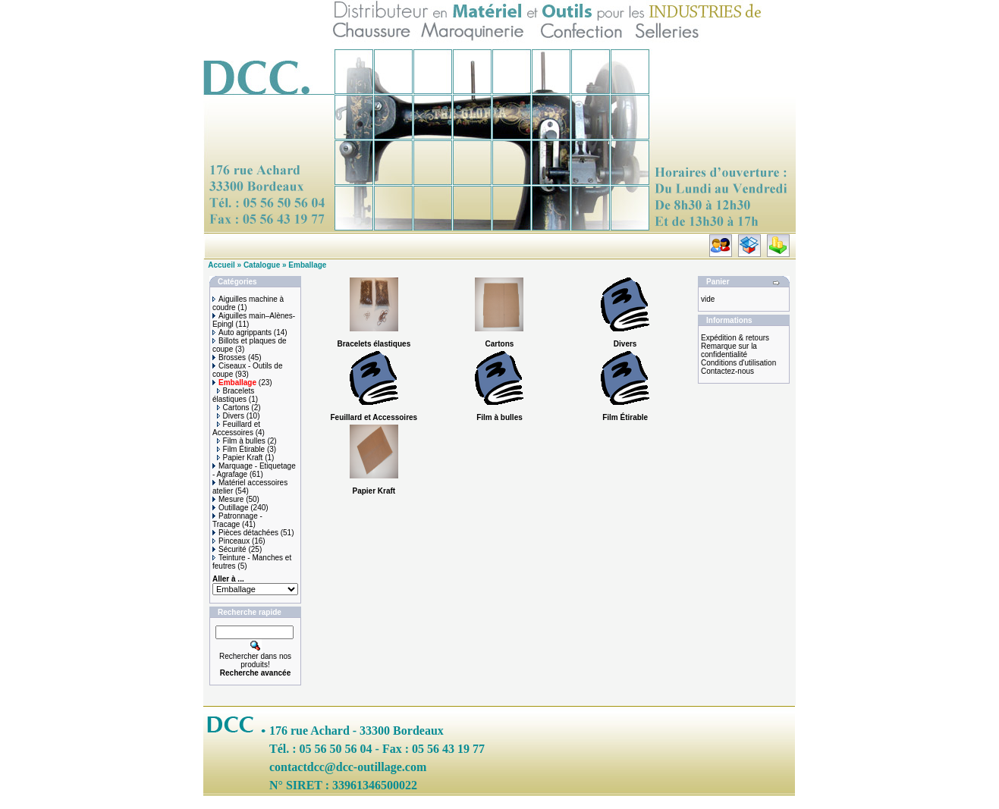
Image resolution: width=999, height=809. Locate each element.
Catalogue (261, 265)
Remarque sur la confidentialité (729, 350)
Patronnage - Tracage (237, 520)
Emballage (307, 265)
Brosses (229, 357)
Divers (230, 416)
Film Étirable (241, 449)
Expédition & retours (735, 338)
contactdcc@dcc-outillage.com (347, 766)
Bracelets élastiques (233, 395)
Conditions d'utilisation (738, 363)
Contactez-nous (727, 371)
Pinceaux (231, 541)
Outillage (230, 507)
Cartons (233, 407)
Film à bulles (241, 441)
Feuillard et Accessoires (236, 428)
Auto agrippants (242, 332)
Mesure (227, 499)
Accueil (221, 265)
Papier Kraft (240, 457)
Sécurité (229, 549)
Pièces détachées (245, 532)
